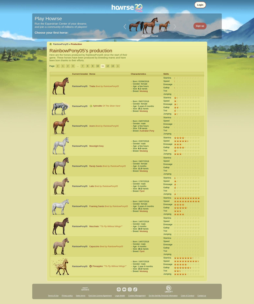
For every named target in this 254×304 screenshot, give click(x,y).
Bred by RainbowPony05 (107, 86)
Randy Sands (95, 166)
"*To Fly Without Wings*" (110, 226)
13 (113, 66)
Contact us (201, 296)
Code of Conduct (187, 296)
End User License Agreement (100, 296)
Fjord (142, 191)
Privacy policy (67, 296)
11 (103, 66)
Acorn (92, 126)
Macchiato (94, 226)
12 (108, 66)
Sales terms (80, 296)
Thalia (92, 86)
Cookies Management (136, 296)
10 (98, 66)
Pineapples (97, 266)
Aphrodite (97, 106)
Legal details (120, 296)
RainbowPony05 (61, 44)
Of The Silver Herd (111, 106)
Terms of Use (53, 296)
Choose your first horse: (52, 32)
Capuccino (94, 246)
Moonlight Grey (96, 146)
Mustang (144, 91)
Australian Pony (146, 131)
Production (76, 44)
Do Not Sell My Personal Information (163, 296)
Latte (91, 186)
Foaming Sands (96, 206)
